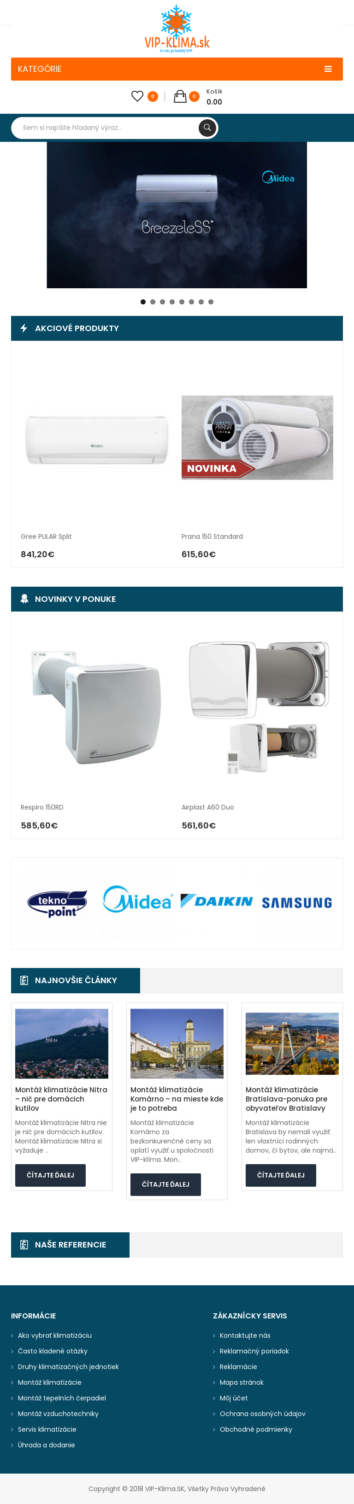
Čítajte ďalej (50, 1175)
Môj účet (234, 1398)
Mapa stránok (242, 1382)
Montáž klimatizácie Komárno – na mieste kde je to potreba (176, 1099)
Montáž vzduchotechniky (58, 1413)
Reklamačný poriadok (254, 1351)
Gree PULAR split (46, 536)
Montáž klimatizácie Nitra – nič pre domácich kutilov (61, 1099)
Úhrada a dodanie (46, 1445)
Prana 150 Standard (212, 536)
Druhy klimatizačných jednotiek (68, 1366)
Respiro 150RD (42, 807)
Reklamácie (238, 1366)
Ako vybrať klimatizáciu (55, 1335)
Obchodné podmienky (256, 1429)
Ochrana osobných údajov (263, 1413)
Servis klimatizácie (47, 1429)
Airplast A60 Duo (208, 807)
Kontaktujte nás (245, 1335)
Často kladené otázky (53, 1351)
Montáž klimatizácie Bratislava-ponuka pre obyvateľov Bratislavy (286, 1099)
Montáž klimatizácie (50, 1382)
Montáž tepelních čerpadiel (62, 1398)
